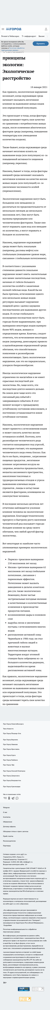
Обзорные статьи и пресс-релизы (15, 831)
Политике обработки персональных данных (13, 49)
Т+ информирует (29, 36)
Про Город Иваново (10, 744)
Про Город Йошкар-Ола (12, 733)
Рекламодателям (9, 841)
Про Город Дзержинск (11, 776)
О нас (5, 812)
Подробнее (7, 925)
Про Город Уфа (8, 765)
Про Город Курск (9, 755)
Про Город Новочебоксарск (13, 724)
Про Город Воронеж (10, 740)
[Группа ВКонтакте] (5, 798)
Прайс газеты (8, 836)
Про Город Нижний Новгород (14, 771)
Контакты (6, 817)
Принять (41, 43)
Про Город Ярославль (11, 749)
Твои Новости (8, 729)
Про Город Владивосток (12, 780)
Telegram (6, 807)
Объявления (7, 822)
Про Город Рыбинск (10, 760)
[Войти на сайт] (46, 29)
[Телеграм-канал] (13, 798)
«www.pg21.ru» (21, 854)
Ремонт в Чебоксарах (10, 36)
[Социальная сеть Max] (17, 798)
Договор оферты (9, 826)
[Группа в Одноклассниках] (9, 798)
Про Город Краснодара (11, 786)
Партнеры (7, 846)
